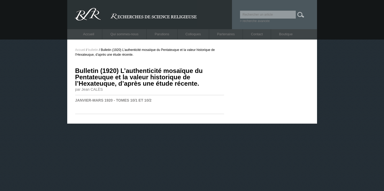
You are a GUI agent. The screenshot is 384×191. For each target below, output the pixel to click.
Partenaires (226, 34)
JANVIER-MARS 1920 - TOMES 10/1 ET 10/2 (113, 100)
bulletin (93, 50)
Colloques (193, 34)
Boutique (286, 34)
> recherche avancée (255, 21)
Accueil (88, 34)
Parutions (162, 34)
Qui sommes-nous (124, 34)
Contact (257, 34)
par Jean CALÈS (89, 89)
